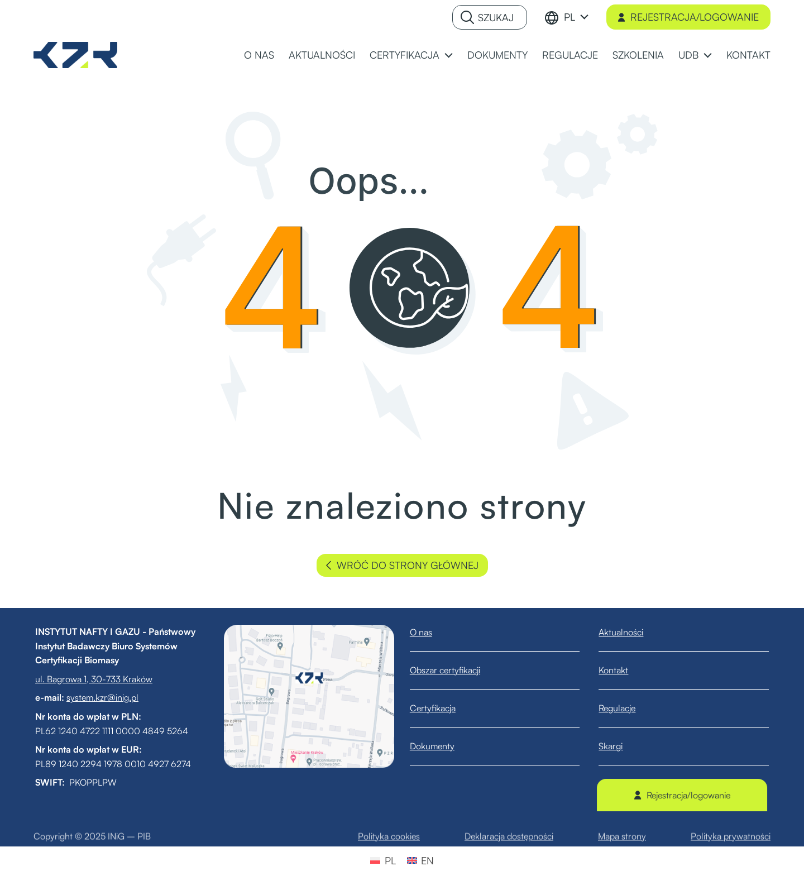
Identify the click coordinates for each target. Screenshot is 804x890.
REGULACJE (570, 55)
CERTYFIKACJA (404, 55)
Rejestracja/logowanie (688, 17)
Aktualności (628, 632)
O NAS (259, 55)
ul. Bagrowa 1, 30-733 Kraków (86, 679)
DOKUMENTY (497, 55)
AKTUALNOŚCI (322, 55)
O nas (428, 632)
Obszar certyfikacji (452, 670)
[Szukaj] (489, 17)
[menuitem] (576, 17)
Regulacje (624, 708)
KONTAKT (748, 55)
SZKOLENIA (638, 55)
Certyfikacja (440, 708)
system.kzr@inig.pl (95, 697)
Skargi (618, 746)
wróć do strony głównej (402, 565)
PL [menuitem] (390, 860)
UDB (688, 55)
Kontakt (620, 670)
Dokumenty (439, 746)
